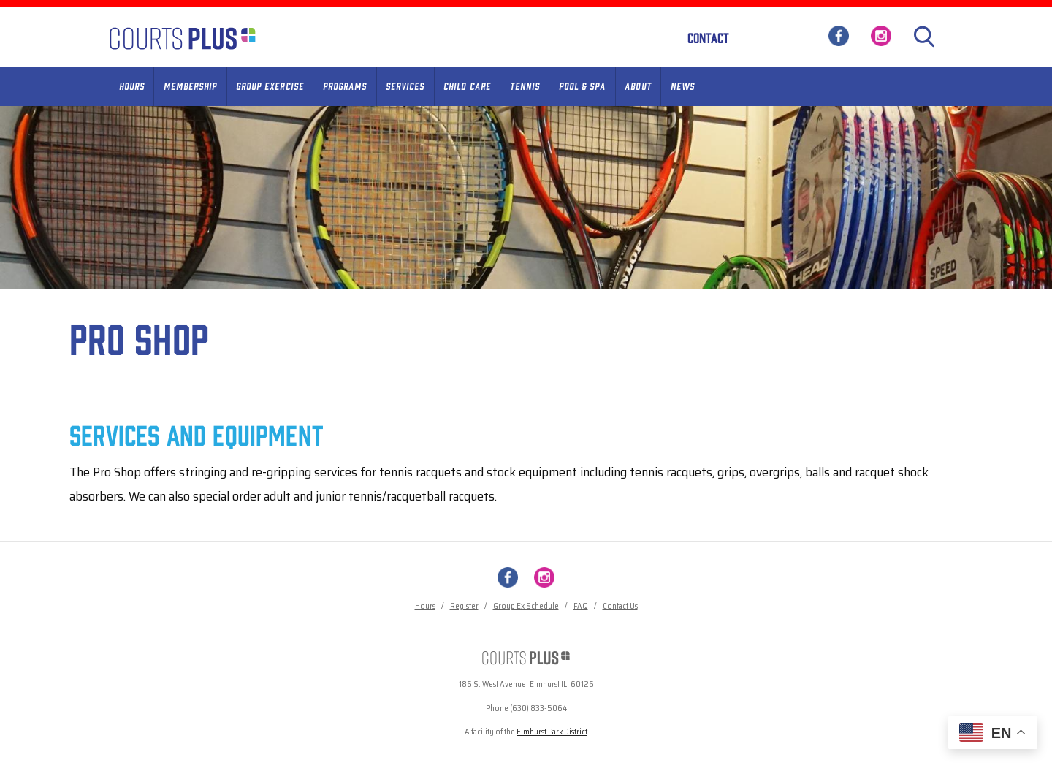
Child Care (466, 85)
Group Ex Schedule (526, 606)
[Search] (924, 37)
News (683, 85)
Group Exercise (270, 85)
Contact (708, 37)
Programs (345, 85)
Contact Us (620, 606)
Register (464, 606)
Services (405, 85)
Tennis (525, 85)
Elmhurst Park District (552, 732)
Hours (132, 85)
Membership (190, 85)
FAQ (580, 606)
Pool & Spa (582, 85)
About (638, 85)
